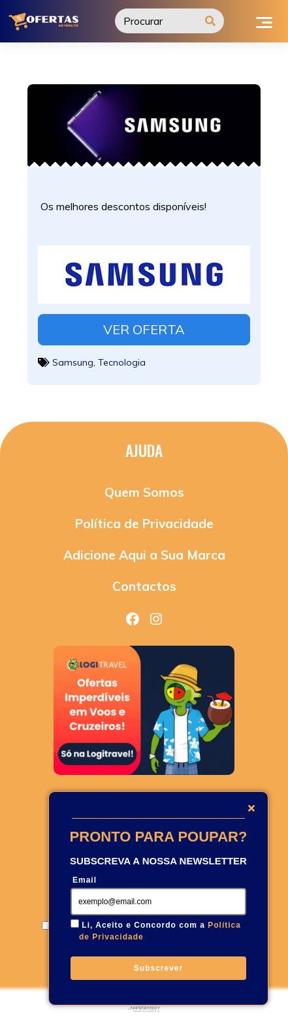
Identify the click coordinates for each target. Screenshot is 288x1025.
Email (84, 880)
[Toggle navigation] (264, 21)
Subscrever (158, 968)
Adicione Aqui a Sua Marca (144, 555)
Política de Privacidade (144, 523)
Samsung (72, 362)
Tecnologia (122, 362)
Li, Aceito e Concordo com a (160, 931)
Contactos (144, 586)
